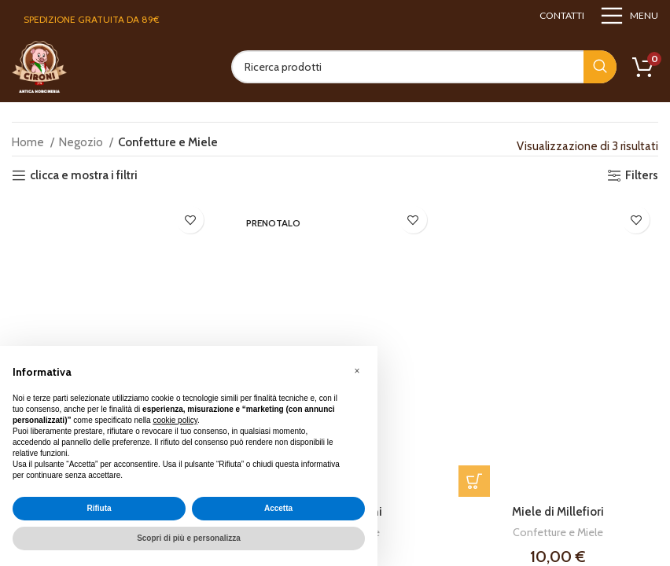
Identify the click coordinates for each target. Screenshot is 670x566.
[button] (474, 482)
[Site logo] (39, 66)
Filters (641, 175)
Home (29, 142)
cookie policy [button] (175, 420)
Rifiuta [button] (99, 508)
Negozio (82, 142)
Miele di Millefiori (558, 512)
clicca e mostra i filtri (84, 175)
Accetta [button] (278, 508)
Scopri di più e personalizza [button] (189, 538)
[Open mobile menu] (629, 15)
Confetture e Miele (558, 533)
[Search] (424, 66)
